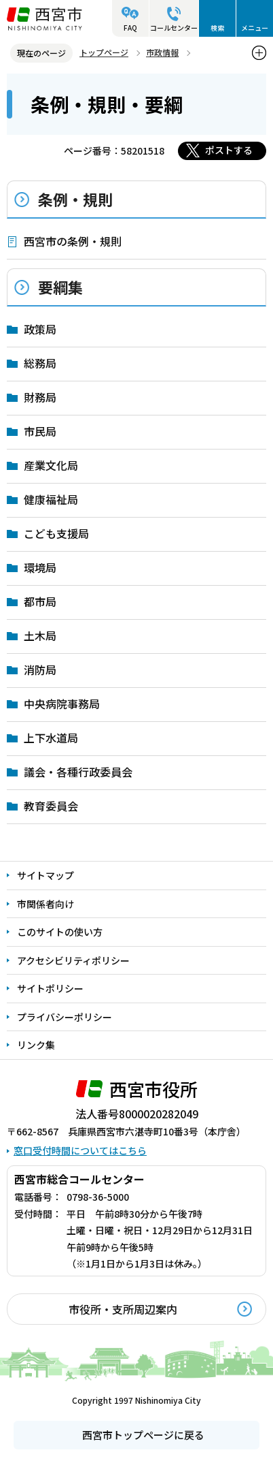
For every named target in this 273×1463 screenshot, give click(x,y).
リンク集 (36, 1045)
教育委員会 (51, 806)
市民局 (40, 431)
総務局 (40, 363)
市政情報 (162, 52)
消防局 (40, 669)
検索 (217, 27)
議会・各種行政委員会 (78, 772)
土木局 (40, 635)
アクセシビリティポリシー (73, 960)
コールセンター (174, 27)
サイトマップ (45, 875)
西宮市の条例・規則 (73, 241)
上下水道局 (51, 737)
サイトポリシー (50, 988)
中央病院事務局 (62, 703)
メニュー (254, 27)
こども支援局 (56, 533)
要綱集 (60, 287)
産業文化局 (51, 465)
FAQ (130, 27)
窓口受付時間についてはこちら (80, 1150)
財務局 (40, 397)
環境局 (40, 567)
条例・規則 (75, 199)
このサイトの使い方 (60, 932)
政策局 (40, 329)
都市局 (40, 601)
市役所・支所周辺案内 (123, 1309)
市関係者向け (45, 904)
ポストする (229, 150)
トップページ (103, 52)
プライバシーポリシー (64, 1017)
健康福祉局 (51, 499)
